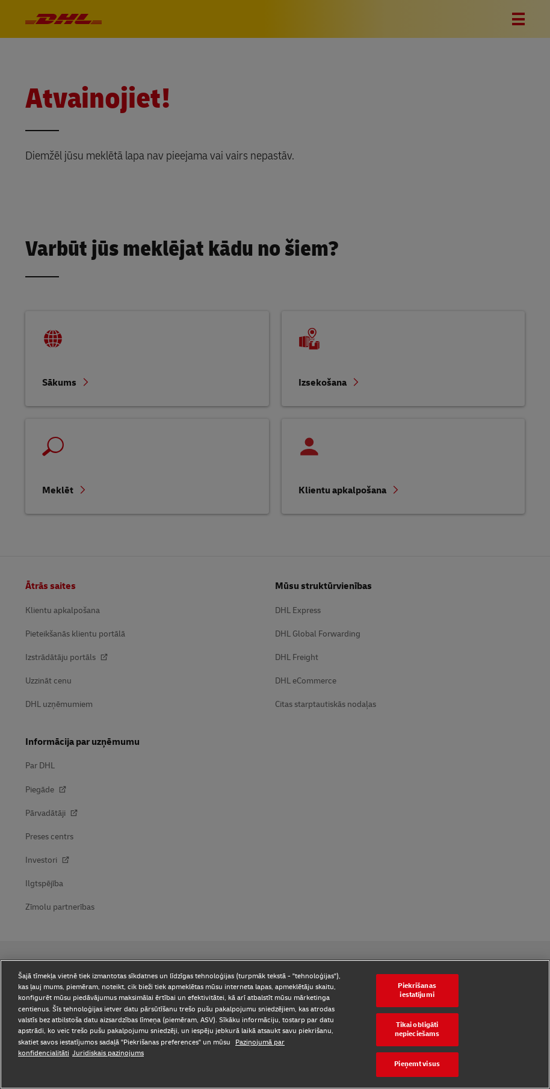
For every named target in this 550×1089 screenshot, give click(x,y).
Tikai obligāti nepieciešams (417, 1029)
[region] (275, 1024)
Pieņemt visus (417, 1064)
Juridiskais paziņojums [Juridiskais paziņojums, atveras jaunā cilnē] (108, 1053)
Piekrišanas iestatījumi (417, 990)
